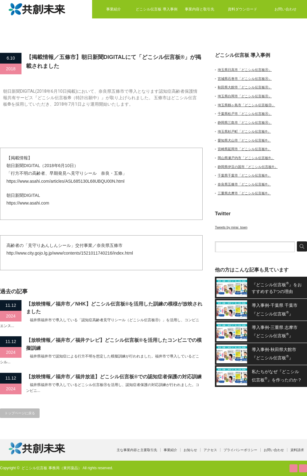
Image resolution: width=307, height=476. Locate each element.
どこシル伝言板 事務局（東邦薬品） (51, 468)
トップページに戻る (20, 413)
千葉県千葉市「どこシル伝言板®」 (244, 175)
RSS (293, 468)
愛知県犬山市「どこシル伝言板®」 (244, 140)
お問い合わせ (285, 9)
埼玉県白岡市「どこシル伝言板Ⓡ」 (245, 96)
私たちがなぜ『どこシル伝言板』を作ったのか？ (277, 375)
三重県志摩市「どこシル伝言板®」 (244, 193)
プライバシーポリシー (240, 450)
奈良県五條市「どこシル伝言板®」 (244, 184)
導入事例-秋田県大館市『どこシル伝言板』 (274, 353)
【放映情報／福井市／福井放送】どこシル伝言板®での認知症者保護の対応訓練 (114, 376)
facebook (303, 468)
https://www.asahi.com (27, 203)
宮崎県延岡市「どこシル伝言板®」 (244, 149)
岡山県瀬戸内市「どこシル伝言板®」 (246, 158)
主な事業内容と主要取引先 (137, 450)
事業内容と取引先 (199, 9)
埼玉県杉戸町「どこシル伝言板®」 (244, 131)
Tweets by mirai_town (231, 227)
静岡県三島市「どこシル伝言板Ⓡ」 (245, 122)
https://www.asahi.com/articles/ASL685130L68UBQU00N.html (65, 181)
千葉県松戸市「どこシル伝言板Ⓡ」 (245, 113)
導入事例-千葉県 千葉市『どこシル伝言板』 (274, 309)
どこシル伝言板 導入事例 (156, 9)
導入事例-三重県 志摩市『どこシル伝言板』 (274, 331)
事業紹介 (113, 9)
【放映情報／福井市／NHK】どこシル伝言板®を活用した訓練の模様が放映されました (114, 307)
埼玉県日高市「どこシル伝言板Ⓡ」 (245, 70)
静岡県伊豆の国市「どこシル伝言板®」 (248, 167)
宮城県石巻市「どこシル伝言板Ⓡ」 (245, 78)
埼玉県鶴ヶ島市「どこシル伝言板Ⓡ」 (246, 105)
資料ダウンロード (242, 9)
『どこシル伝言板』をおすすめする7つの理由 (277, 287)
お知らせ (190, 450)
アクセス (210, 450)
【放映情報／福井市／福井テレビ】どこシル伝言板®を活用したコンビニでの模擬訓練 (114, 344)
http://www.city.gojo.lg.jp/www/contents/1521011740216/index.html (69, 253)
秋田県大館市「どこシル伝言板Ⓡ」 (245, 87)
